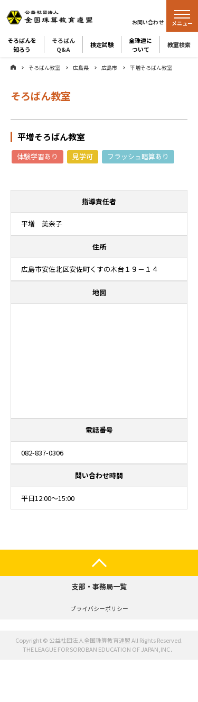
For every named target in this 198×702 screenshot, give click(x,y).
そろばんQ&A (63, 44)
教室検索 (179, 44)
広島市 (109, 67)
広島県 (81, 67)
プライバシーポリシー (99, 608)
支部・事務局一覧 (99, 586)
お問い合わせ (148, 22)
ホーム (13, 67)
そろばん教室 (44, 67)
